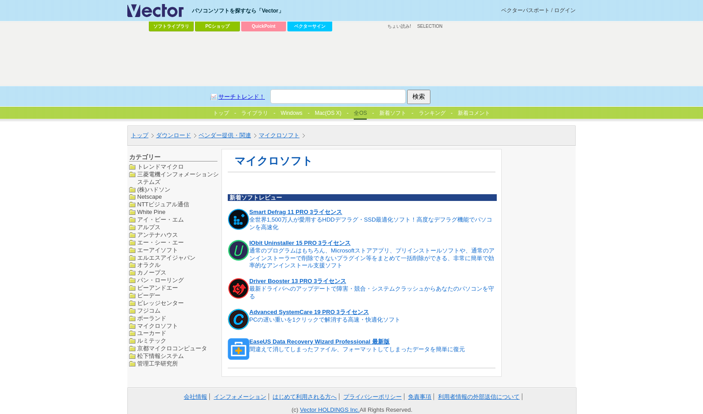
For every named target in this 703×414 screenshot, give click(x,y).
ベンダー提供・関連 (225, 135)
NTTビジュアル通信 (163, 204)
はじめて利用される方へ (305, 396)
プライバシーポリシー (372, 396)
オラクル (149, 264)
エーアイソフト (157, 250)
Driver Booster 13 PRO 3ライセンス (297, 281)
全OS (360, 113)
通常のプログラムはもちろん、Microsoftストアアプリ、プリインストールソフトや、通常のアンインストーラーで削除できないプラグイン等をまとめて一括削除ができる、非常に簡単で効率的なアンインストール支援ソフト (372, 258)
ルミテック (151, 340)
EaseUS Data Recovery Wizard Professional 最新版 (319, 341)
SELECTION (430, 26)
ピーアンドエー (157, 287)
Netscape (149, 196)
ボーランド (151, 318)
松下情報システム (160, 356)
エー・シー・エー (160, 242)
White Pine (151, 212)
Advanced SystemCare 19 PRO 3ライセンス (309, 312)
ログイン (565, 10)
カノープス (151, 272)
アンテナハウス (157, 234)
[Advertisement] (351, 59)
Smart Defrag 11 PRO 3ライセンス (295, 212)
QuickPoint (264, 26)
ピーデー (149, 295)
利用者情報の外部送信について (479, 396)
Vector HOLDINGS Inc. (330, 409)
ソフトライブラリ (171, 26)
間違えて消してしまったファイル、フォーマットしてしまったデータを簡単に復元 (357, 349)
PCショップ (217, 26)
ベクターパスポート (525, 10)
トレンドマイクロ (160, 166)
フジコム (149, 310)
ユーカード (151, 333)
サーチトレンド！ (241, 96)
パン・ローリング (160, 280)
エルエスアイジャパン (166, 257)
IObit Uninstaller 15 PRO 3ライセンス (300, 243)
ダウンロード (173, 135)
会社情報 (195, 396)
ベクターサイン (309, 26)
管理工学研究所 (157, 363)
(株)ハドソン (153, 189)
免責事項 (419, 396)
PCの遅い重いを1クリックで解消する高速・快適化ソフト (324, 319)
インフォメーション (240, 396)
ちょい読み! (399, 26)
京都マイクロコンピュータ (172, 348)
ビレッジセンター (160, 303)
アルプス (149, 227)
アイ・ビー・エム (160, 219)
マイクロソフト (279, 135)
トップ (139, 135)
